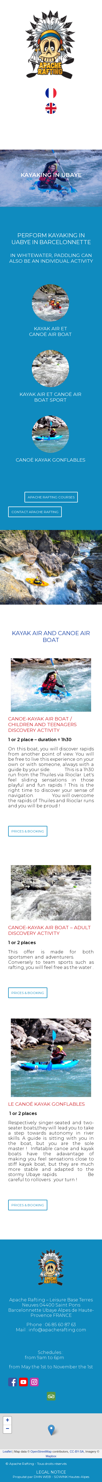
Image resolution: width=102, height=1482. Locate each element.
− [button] (7, 1429)
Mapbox (51, 1456)
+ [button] (7, 1421)
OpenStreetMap (41, 1451)
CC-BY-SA (77, 1451)
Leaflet (7, 1451)
